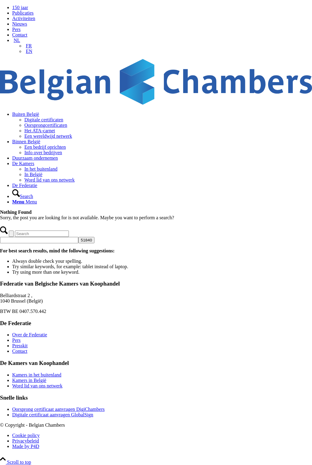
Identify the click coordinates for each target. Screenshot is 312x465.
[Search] (22, 196)
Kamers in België (29, 380)
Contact (19, 34)
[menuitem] (162, 7)
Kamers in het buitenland (36, 374)
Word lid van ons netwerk (37, 385)
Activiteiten (23, 18)
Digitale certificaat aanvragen (52, 414)
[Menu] (24, 201)
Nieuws (19, 23)
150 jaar (20, 7)
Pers (16, 29)
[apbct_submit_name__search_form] (86, 240)
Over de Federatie (29, 334)
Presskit (20, 345)
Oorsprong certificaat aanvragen (58, 409)
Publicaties (23, 13)
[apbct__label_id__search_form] (39, 240)
